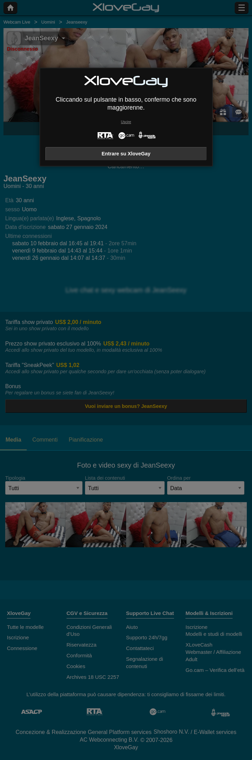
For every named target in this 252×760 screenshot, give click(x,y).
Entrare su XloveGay (126, 153)
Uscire (126, 122)
